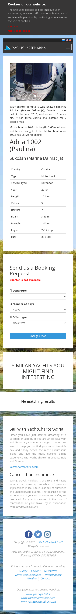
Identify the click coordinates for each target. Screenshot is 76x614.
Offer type (18, 317)
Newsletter (50, 571)
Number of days (22, 304)
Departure (18, 290)
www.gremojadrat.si (38, 594)
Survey (23, 571)
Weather (32, 578)
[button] (14, 82)
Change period (38, 336)
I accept (13, 26)
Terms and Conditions (28, 574)
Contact (45, 578)
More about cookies (19, 30)
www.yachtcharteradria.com (38, 598)
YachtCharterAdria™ (50, 542)
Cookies (35, 571)
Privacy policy (53, 574)
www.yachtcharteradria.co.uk (38, 601)
